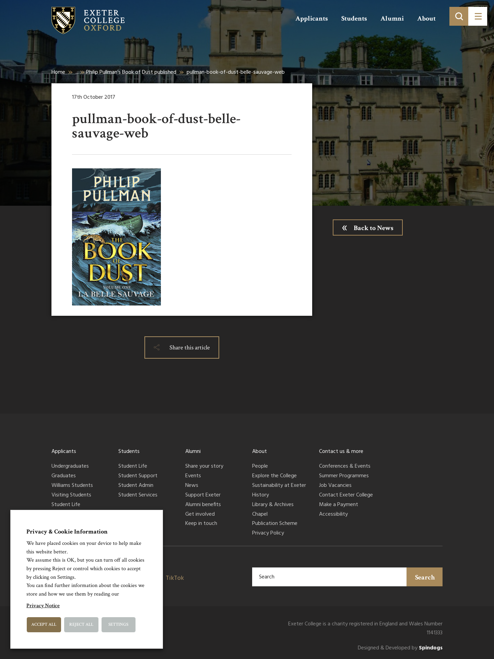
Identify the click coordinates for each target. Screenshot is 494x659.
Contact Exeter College (346, 495)
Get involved (200, 515)
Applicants (311, 18)
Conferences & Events (344, 467)
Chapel (260, 515)
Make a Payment (338, 505)
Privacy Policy (268, 533)
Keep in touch (201, 524)
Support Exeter (203, 495)
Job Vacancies (335, 486)
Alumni (392, 18)
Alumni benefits (203, 505)
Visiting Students (71, 495)
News (191, 486)
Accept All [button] (43, 624)
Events (193, 476)
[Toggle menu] (477, 16)
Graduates (63, 476)
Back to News (373, 228)
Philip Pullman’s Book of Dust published (131, 72)
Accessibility (333, 515)
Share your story (204, 467)
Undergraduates (70, 467)
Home (58, 72)
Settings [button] (118, 624)
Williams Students (72, 486)
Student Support (137, 476)
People (260, 467)
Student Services (137, 495)
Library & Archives (273, 505)
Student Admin (135, 486)
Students (354, 18)
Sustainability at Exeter (279, 486)
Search (425, 577)
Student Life (65, 505)
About (426, 18)
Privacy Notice (43, 605)
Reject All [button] (81, 624)
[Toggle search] (458, 16)
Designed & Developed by (400, 648)
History (260, 495)
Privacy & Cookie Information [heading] (67, 532)
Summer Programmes (344, 476)
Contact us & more (341, 451)
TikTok (175, 578)
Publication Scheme (274, 524)
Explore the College (274, 476)
